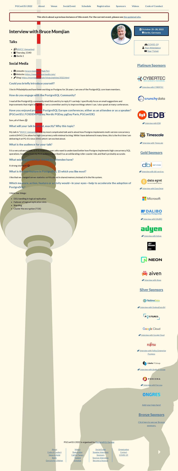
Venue (54, 6)
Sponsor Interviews (100, 458)
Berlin (54, 458)
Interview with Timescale (151, 143)
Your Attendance (153, 47)
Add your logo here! (151, 405)
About (41, 6)
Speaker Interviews (100, 452)
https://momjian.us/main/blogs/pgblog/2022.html (45, 77)
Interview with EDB (151, 123)
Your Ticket (153, 51)
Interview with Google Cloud (152, 335)
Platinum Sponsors (151, 65)
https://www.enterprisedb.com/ (40, 74)
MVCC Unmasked (25, 49)
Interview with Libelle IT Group (151, 369)
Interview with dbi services (151, 171)
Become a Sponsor (100, 460)
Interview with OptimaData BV (151, 307)
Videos (135, 6)
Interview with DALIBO (151, 219)
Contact (123, 452)
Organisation (123, 449)
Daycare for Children (54, 460)
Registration (103, 6)
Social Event (69, 6)
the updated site (132, 17)
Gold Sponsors (151, 152)
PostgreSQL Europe (104, 442)
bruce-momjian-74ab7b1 (37, 71)
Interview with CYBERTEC (151, 87)
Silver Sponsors (151, 290)
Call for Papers (77, 455)
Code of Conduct (154, 6)
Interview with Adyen (151, 236)
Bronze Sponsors (151, 415)
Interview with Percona (151, 385)
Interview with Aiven (151, 280)
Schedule (86, 6)
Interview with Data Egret (151, 188)
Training (77, 458)
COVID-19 (153, 44)
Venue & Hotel (54, 455)
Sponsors (121, 6)
